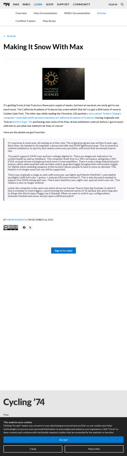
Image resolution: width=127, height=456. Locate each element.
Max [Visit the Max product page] (16, 4)
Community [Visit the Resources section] (81, 4)
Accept (63, 439)
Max (6, 414)
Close (33, 448)
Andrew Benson (17, 219)
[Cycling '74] (6, 4)
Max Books (49, 20)
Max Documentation (45, 13)
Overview (21, 13)
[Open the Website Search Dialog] (122, 4)
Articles (101, 13)
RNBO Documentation (77, 13)
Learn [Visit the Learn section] (38, 4)
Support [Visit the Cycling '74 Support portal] (63, 4)
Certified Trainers (26, 20)
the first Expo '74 (22, 121)
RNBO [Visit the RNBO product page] (26, 4)
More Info (94, 448)
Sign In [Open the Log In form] (113, 4)
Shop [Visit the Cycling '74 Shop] (49, 4)
